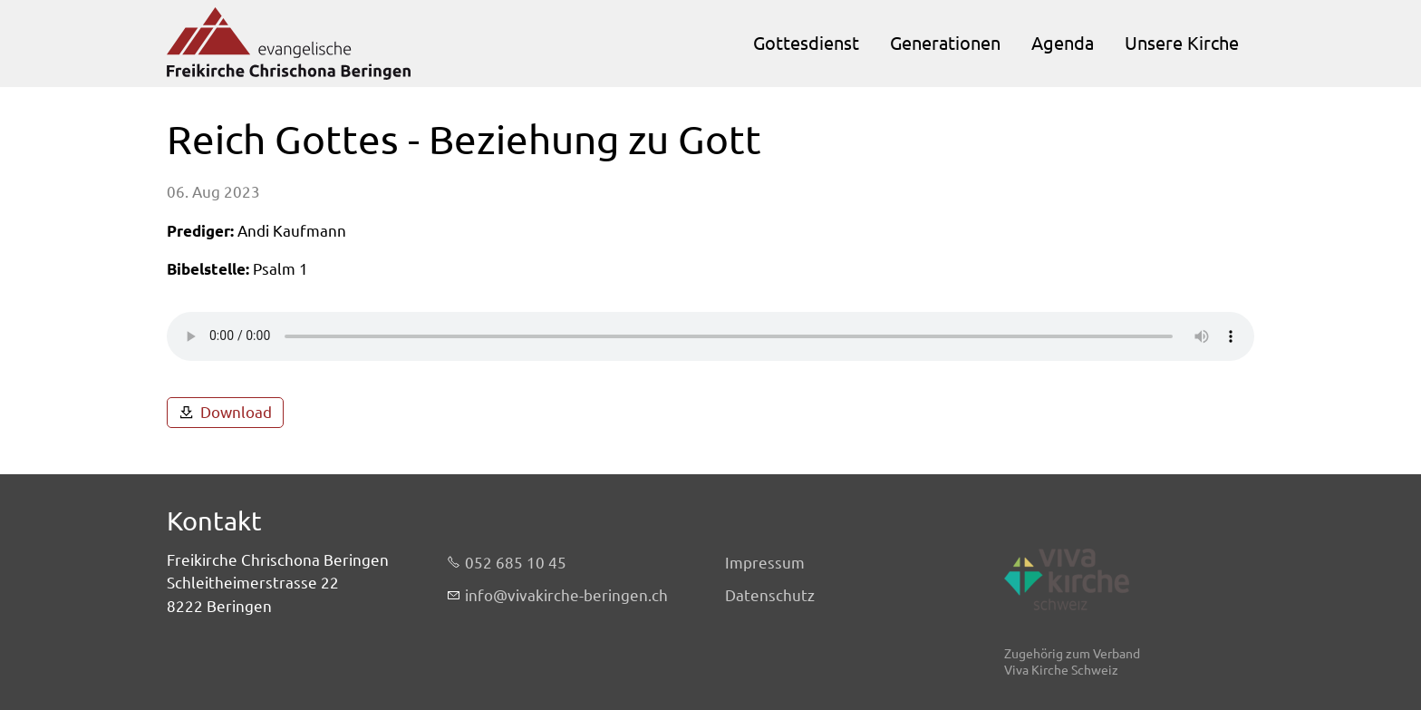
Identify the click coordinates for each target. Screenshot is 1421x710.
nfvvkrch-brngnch (566, 595)
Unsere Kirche (1182, 43)
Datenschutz (770, 595)
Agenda (1062, 43)
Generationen (945, 43)
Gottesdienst (806, 43)
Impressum (765, 562)
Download (236, 412)
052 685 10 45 (515, 562)
